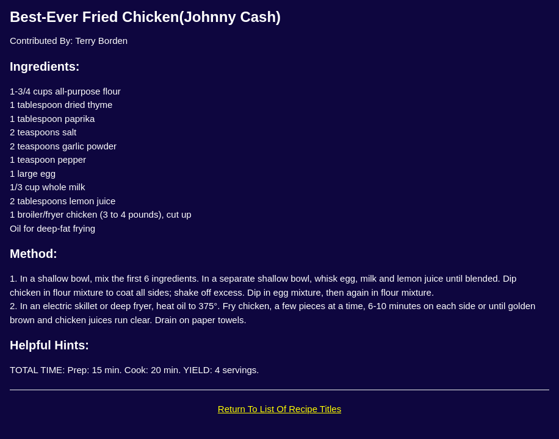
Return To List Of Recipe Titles (279, 409)
